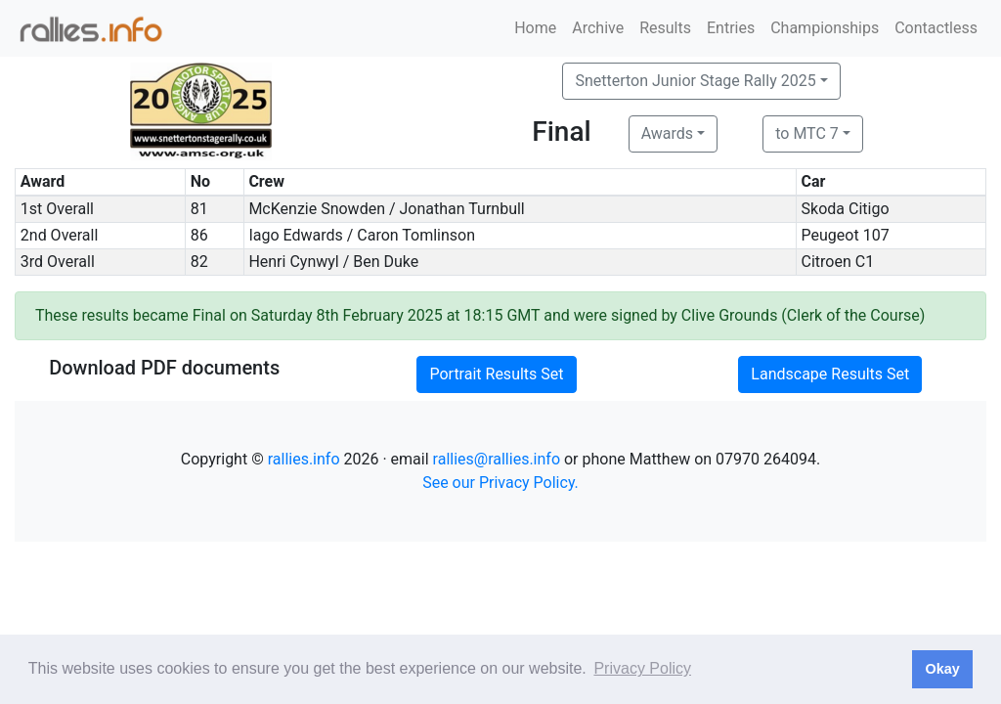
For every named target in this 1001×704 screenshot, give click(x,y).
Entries (731, 28)
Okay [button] (942, 669)
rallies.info (304, 459)
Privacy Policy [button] (642, 668)
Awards (667, 133)
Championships (824, 28)
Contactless (936, 28)
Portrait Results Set (496, 374)
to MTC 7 (807, 133)
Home (535, 28)
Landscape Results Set (830, 374)
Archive (598, 28)
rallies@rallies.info (496, 459)
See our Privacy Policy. (500, 482)
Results (665, 28)
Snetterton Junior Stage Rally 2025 (695, 80)
